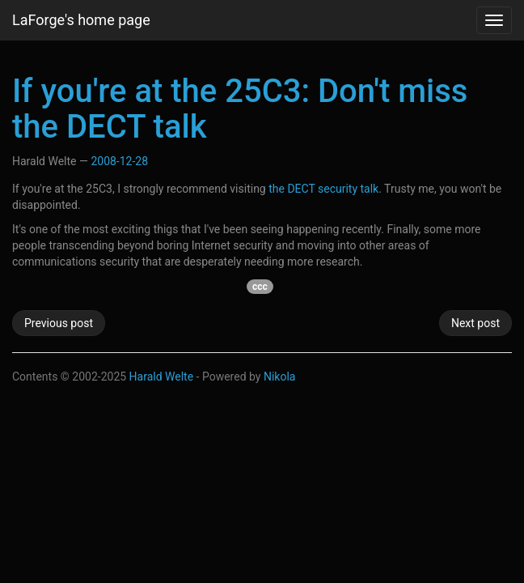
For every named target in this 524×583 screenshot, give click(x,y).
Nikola (280, 376)
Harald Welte (161, 376)
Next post (475, 323)
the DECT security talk (323, 188)
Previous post (58, 323)
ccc (260, 286)
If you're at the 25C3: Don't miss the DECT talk (239, 109)
